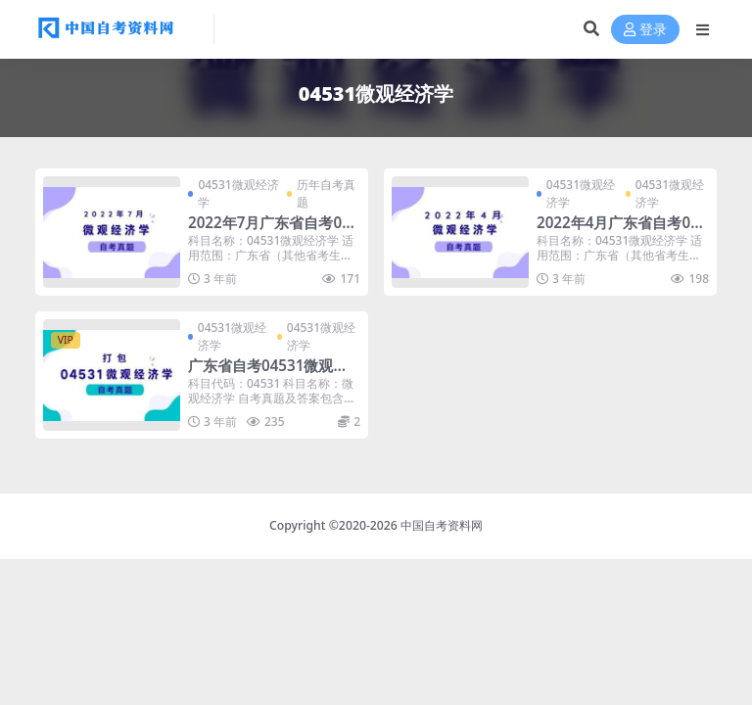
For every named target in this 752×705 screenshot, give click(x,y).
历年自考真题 (326, 193)
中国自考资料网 (441, 525)
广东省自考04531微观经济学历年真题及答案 (268, 374)
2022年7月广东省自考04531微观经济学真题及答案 (273, 231)
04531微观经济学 (238, 193)
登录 (645, 30)
